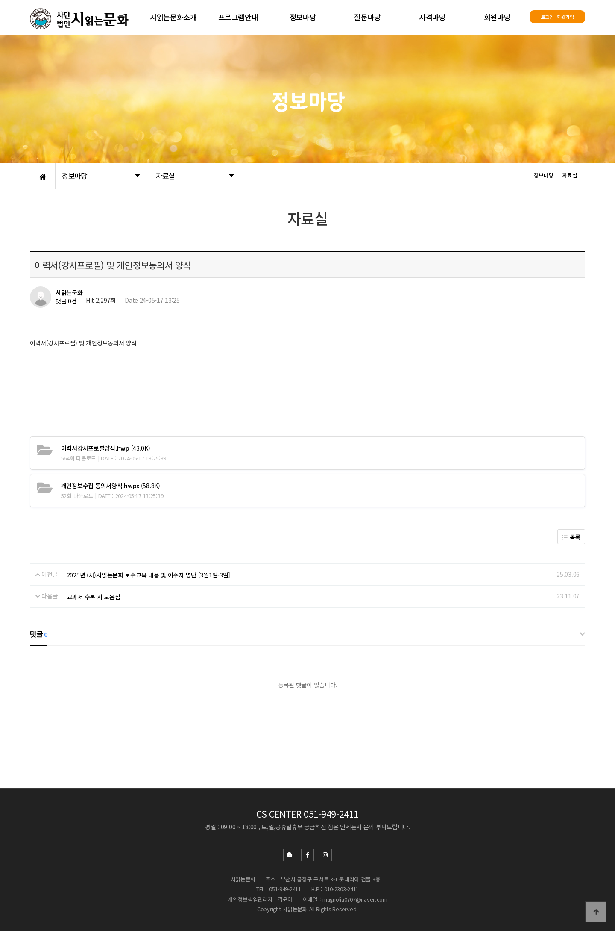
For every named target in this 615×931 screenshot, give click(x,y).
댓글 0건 (66, 301)
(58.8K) (110, 485)
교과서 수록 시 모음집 (93, 596)
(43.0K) (105, 448)
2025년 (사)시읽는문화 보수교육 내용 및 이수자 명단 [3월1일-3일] (149, 575)
